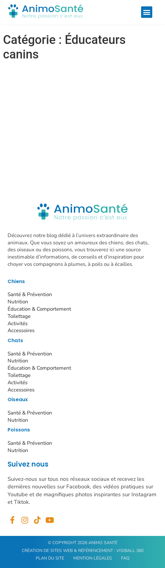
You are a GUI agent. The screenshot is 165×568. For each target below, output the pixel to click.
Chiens (16, 281)
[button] (147, 12)
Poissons (19, 429)
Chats (15, 340)
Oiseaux (18, 399)
